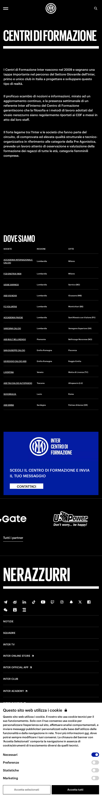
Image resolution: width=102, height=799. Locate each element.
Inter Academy (13, 691)
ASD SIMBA (9, 405)
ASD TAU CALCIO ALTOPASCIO (18, 383)
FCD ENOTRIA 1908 (12, 273)
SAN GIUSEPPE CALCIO (14, 350)
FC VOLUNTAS (10, 306)
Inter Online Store (16, 655)
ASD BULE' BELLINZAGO (15, 339)
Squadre (9, 633)
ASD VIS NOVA (10, 295)
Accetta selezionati (26, 789)
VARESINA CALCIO (12, 328)
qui (87, 733)
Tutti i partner (13, 538)
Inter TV (9, 644)
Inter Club (10, 679)
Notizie (8, 621)
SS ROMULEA (10, 394)
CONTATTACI (26, 486)
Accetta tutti (75, 789)
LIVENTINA (9, 372)
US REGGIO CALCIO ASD (15, 361)
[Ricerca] (96, 8)
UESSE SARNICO (11, 284)
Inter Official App (15, 667)
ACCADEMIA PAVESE (13, 317)
